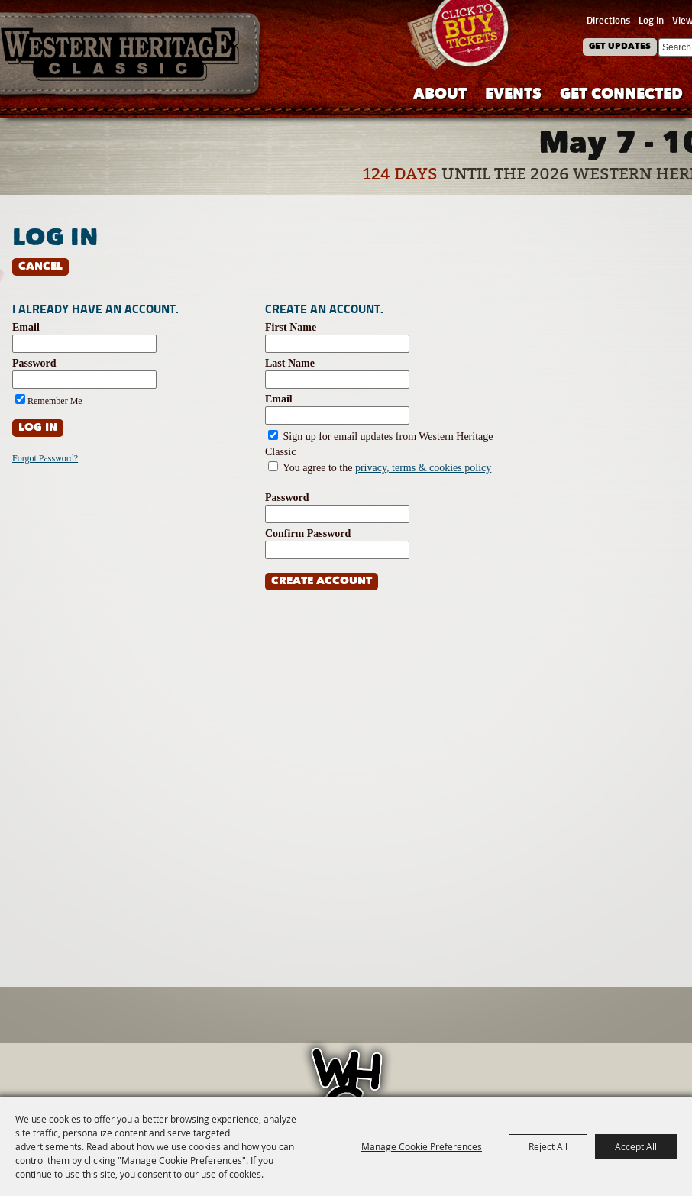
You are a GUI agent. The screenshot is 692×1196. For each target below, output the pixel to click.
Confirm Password (308, 533)
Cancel (40, 267)
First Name (290, 327)
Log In (651, 20)
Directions (608, 20)
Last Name (290, 363)
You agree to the (387, 468)
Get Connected (621, 95)
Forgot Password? (45, 458)
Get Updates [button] (620, 47)
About (440, 95)
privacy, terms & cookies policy (423, 468)
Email (26, 327)
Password (34, 363)
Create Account (321, 581)
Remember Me (54, 401)
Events (513, 95)
